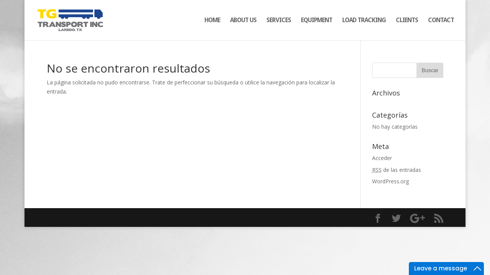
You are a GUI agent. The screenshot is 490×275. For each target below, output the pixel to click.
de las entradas (396, 169)
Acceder (382, 158)
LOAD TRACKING (364, 21)
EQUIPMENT (316, 21)
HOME (212, 21)
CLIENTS (407, 21)
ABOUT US (243, 21)
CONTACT (441, 21)
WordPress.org (390, 181)
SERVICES (278, 21)
